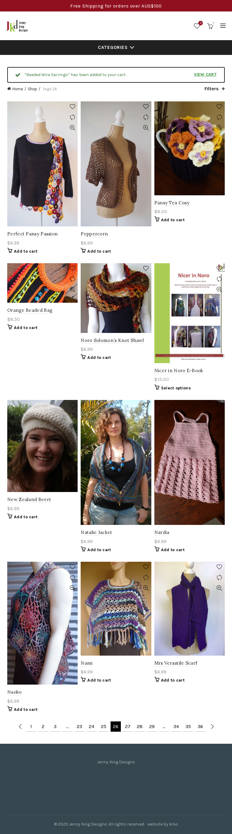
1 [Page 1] (31, 726)
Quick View (72, 128)
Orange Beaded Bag (29, 310)
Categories (113, 47)
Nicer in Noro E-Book (178, 370)
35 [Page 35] (188, 726)
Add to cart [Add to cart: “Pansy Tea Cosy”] (173, 219)
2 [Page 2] (43, 726)
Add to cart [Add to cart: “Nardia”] (173, 549)
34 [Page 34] (176, 726)
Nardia (161, 532)
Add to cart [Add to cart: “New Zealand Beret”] (25, 516)
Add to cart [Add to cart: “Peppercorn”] (99, 251)
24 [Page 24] (91, 726)
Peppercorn (94, 234)
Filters (212, 88)
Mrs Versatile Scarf (176, 663)
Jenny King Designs (88, 824)
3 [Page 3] (55, 726)
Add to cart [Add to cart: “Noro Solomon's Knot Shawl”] (99, 357)
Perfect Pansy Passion (32, 234)
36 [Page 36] (200, 726)
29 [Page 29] (152, 726)
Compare (72, 117)
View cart (205, 74)
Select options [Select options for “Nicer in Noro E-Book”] (176, 388)
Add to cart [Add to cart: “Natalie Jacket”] (99, 549)
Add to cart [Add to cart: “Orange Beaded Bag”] (25, 327)
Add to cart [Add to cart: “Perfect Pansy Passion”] (25, 251)
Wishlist (200, 23)
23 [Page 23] (79, 726)
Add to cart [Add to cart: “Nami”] (99, 680)
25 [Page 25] (103, 726)
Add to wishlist (72, 106)
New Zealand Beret (29, 499)
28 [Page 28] (140, 726)
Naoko (14, 692)
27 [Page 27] (127, 726)
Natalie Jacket (96, 532)
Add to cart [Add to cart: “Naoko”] (25, 709)
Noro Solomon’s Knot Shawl (112, 340)
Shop (32, 89)
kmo (173, 824)
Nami (86, 663)
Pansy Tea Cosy (171, 203)
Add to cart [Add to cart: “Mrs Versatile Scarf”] (173, 680)
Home (17, 89)
